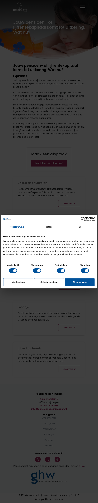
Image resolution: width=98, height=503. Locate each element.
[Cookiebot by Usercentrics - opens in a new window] (83, 219)
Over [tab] (81, 227)
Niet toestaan (18, 282)
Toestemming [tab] (17, 227)
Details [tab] (49, 227)
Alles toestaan (80, 282)
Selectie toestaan (49, 282)
